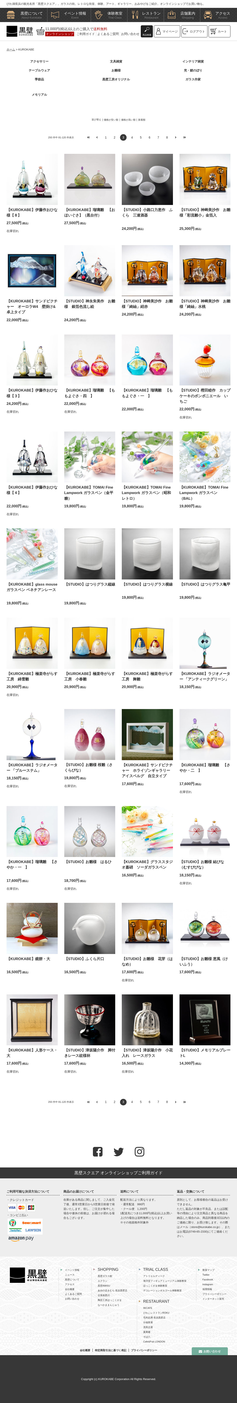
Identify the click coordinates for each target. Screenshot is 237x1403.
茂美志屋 (148, 1327)
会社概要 (70, 1289)
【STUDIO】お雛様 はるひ (88, 862)
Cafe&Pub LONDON (154, 1341)
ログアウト (197, 31)
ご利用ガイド (86, 34)
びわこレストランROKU (156, 1312)
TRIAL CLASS (155, 1269)
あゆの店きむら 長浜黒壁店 (112, 1290)
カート (222, 31)
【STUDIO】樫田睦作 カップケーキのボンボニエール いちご (204, 395)
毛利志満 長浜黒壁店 (154, 1317)
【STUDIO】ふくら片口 (84, 959)
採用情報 (207, 1289)
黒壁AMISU (104, 1285)
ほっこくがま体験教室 (155, 1285)
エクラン (102, 1281)
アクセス (70, 1284)
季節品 (39, 79)
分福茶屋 (148, 1322)
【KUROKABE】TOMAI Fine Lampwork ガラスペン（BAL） (203, 492)
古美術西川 (104, 1295)
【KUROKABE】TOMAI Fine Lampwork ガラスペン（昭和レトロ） (146, 492)
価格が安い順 (111, 120)
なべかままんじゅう (108, 1305)
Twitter (205, 1274)
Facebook (207, 1279)
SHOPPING (108, 1269)
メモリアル (39, 94)
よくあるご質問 (108, 34)
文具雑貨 (116, 61)
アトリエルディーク (154, 1276)
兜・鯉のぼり (193, 70)
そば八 (146, 1336)
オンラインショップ (59, 34)
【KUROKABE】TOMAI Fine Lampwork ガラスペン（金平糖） (88, 492)
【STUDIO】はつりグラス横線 (147, 584)
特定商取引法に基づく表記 (110, 1350)
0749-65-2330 (198, 1231)
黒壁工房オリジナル (116, 79)
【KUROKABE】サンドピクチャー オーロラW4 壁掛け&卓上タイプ (32, 306)
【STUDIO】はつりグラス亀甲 (204, 584)
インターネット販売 (213, 1298)
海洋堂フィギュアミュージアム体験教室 (164, 1281)
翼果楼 (146, 1332)
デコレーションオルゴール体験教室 (162, 1290)
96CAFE (147, 1308)
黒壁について (72, 1279)
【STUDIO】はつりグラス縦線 (89, 584)
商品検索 (147, 35)
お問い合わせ (130, 34)
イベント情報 (72, 1270)
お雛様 (116, 70)
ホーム (11, 49)
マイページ (170, 31)
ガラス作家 (193, 79)
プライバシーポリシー (214, 1294)
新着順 (141, 120)
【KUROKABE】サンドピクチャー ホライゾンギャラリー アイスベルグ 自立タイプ (148, 770)
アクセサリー (39, 61)
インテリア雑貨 (193, 61)
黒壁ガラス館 (105, 1276)
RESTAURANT (156, 1301)
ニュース (70, 1274)
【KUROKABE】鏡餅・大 (28, 959)
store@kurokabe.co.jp (205, 1227)
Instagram (207, 1284)
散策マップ (208, 1270)
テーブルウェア (39, 70)
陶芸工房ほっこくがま (110, 1300)
